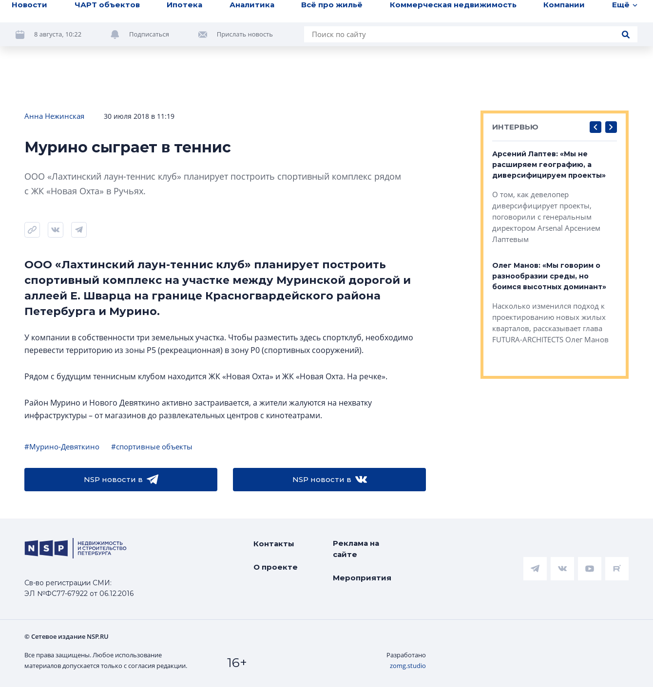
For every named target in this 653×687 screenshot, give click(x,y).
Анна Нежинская (54, 116)
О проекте (275, 567)
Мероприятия (362, 577)
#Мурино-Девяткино (61, 446)
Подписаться (149, 34)
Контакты (273, 543)
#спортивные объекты (151, 446)
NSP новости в (121, 479)
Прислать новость (245, 34)
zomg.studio (408, 665)
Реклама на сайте (356, 548)
